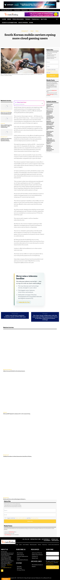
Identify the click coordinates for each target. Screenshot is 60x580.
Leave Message (50, 94)
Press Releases (18, 19)
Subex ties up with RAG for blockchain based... (6, 113)
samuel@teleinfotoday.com (6, 567)
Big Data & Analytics (6, 111)
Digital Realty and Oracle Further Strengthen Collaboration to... (49, 134)
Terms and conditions (52, 71)
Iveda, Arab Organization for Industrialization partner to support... (50, 141)
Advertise (31, 10)
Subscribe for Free (24, 302)
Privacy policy (54, 72)
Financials (35, 19)
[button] (57, 19)
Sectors (44, 19)
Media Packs (25, 10)
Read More (9, 564)
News (9, 19)
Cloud (32, 31)
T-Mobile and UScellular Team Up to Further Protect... (50, 117)
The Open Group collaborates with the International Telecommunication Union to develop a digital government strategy (45, 317)
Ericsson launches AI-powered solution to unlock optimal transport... (50, 148)
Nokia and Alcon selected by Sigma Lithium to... (50, 128)
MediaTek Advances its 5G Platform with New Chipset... (50, 123)
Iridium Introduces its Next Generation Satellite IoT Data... (6, 139)
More (31, 22)
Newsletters (17, 10)
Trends (27, 19)
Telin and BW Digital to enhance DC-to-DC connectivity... (6, 126)
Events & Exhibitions (9, 22)
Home (4, 19)
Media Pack (54, 90)
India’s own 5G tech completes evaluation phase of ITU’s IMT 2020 (15, 316)
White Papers (23, 22)
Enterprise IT (25, 31)
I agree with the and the (52, 71)
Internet (3, 123)
